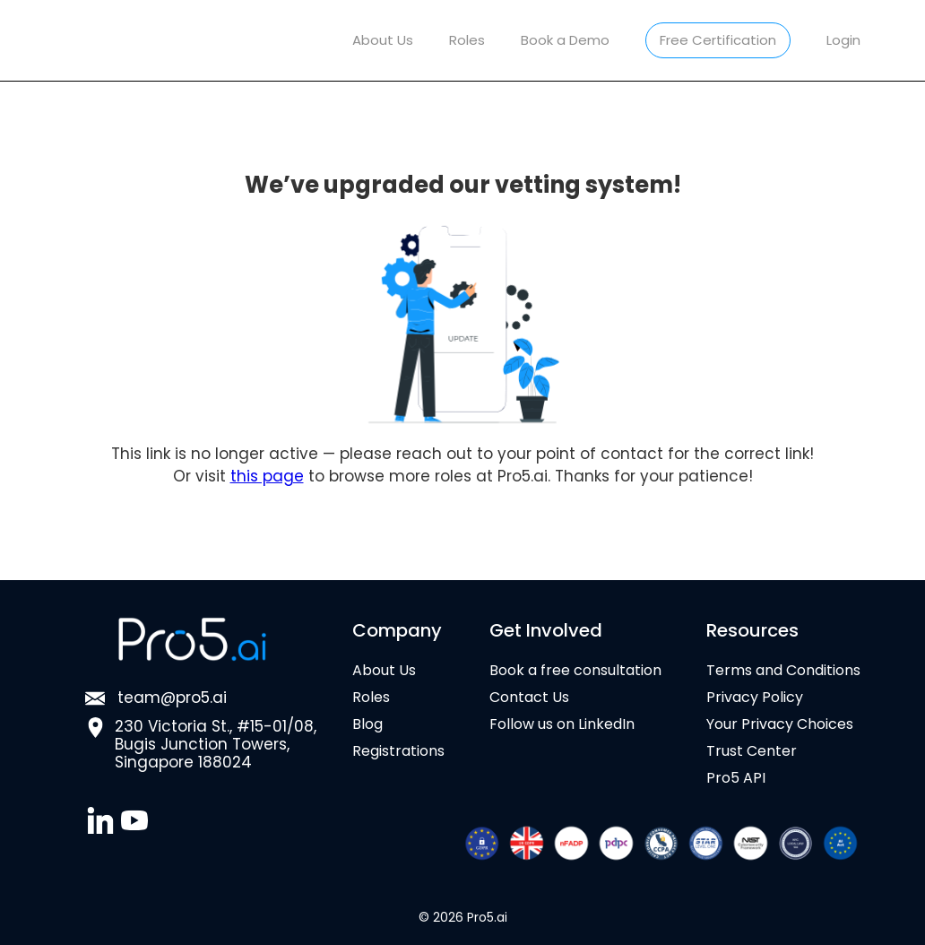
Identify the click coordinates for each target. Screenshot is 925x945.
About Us (382, 39)
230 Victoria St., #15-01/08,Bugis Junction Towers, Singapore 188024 (215, 744)
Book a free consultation (575, 671)
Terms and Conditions (783, 671)
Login (843, 39)
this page (267, 476)
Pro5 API (735, 778)
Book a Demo (565, 39)
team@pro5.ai (172, 698)
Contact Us (529, 698)
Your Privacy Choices (779, 724)
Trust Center (751, 751)
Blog (367, 724)
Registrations (398, 751)
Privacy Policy (754, 698)
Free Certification (718, 39)
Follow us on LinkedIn (562, 724)
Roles (467, 39)
